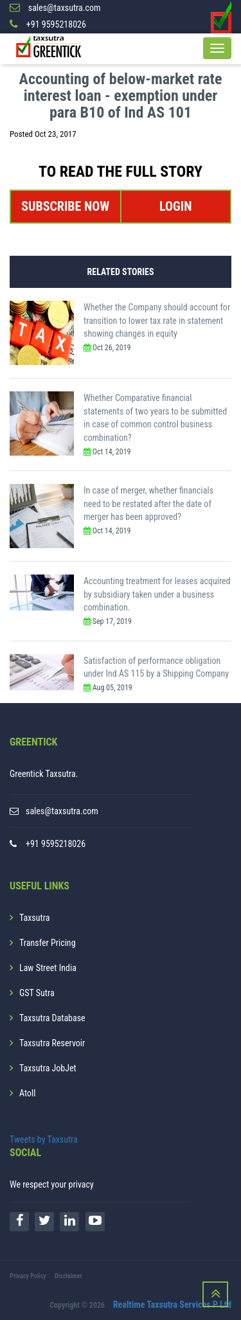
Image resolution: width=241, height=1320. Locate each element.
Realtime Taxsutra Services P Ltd (172, 1304)
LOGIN (175, 206)
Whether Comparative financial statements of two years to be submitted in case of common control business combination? (155, 418)
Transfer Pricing (47, 943)
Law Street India (47, 968)
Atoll (27, 1093)
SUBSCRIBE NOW (65, 206)
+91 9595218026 (55, 844)
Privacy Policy (28, 1276)
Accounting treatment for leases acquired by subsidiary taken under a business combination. (157, 594)
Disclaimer (68, 1276)
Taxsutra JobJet (47, 1068)
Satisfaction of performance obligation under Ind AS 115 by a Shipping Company (156, 667)
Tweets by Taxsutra (44, 1139)
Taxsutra (34, 918)
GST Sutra (37, 993)
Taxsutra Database (52, 1018)
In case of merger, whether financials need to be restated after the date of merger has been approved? (148, 503)
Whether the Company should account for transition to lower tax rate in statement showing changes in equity (157, 320)
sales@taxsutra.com (62, 811)
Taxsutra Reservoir (52, 1043)
